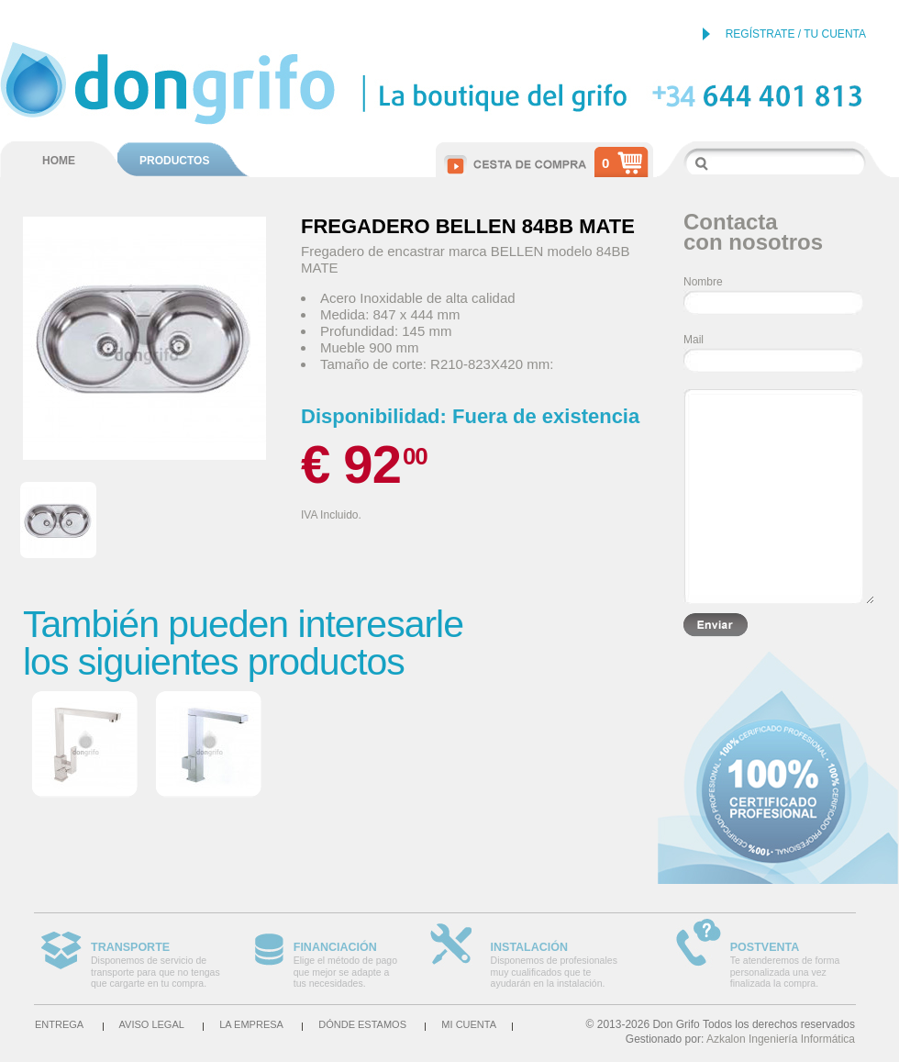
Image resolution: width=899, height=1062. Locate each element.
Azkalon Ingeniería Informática (780, 1039)
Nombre (703, 281)
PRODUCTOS (174, 160)
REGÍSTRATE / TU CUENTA (796, 34)
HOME (58, 160)
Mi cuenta (468, 1024)
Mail (693, 339)
